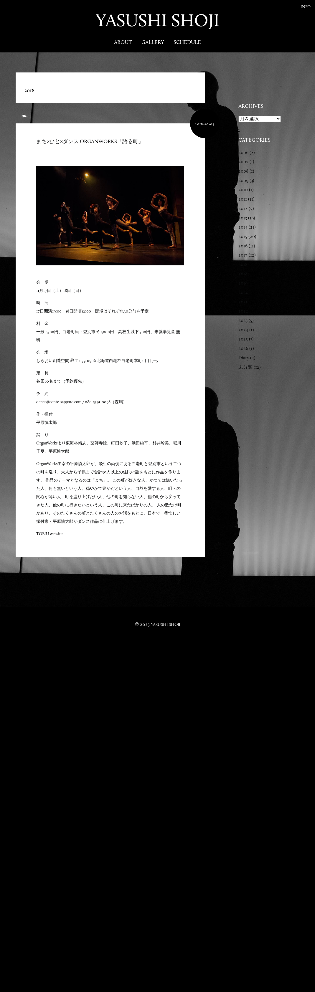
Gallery (152, 42)
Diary (243, 358)
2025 (243, 339)
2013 (242, 218)
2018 (243, 264)
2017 (243, 255)
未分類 (245, 367)
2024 (243, 330)
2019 (243, 283)
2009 (243, 180)
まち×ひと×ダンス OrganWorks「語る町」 (90, 141)
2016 (243, 246)
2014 (243, 227)
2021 (243, 302)
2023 (243, 320)
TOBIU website (49, 533)
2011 (242, 199)
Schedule (187, 42)
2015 (242, 236)
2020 (243, 292)
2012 (243, 208)
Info (306, 6)
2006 (243, 152)
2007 (243, 161)
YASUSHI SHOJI (158, 20)
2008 (243, 171)
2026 (243, 348)
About (123, 42)
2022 (243, 311)
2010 (243, 189)
